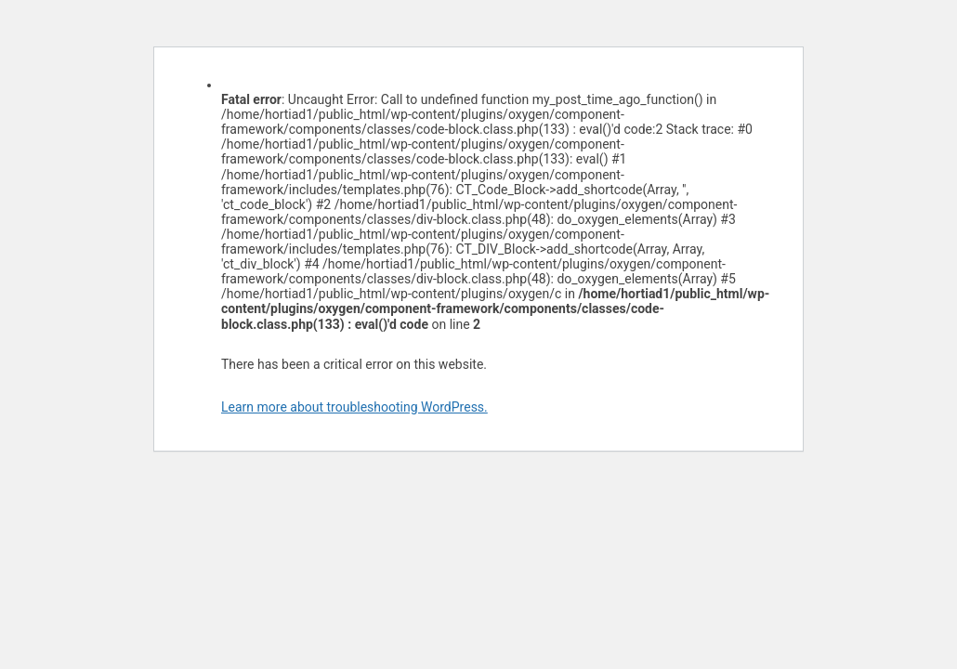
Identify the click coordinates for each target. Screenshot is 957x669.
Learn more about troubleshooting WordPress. (354, 407)
